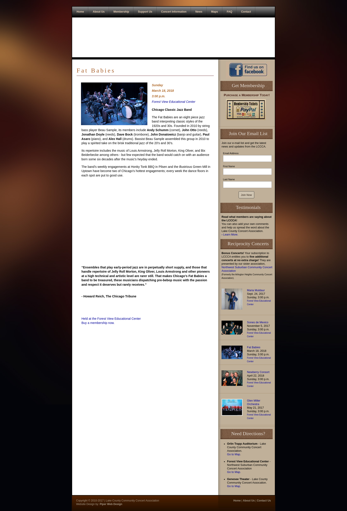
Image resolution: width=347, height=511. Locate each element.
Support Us (145, 11)
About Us (98, 11)
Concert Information (174, 11)
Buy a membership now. (97, 323)
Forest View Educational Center (173, 101)
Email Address (231, 153)
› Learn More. (230, 234)
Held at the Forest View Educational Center (111, 318)
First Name (229, 166)
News (198, 11)
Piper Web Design (110, 504)
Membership (121, 11)
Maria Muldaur (256, 290)
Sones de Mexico (257, 322)
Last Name (229, 179)
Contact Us (264, 500)
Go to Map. (234, 472)
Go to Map (233, 454)
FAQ (229, 11)
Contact (246, 11)
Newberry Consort (258, 372)
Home (80, 11)
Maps (214, 11)
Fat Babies (253, 347)
